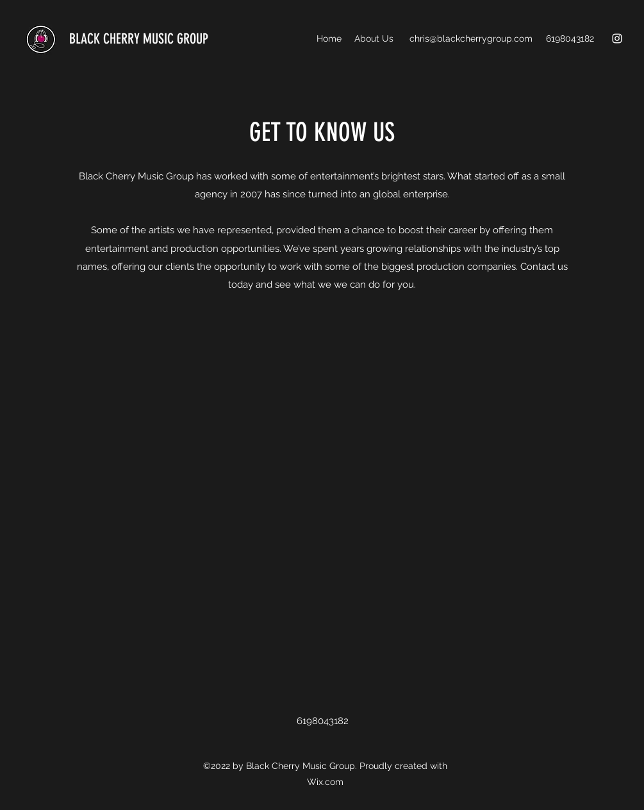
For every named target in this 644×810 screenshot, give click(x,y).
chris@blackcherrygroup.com (471, 38)
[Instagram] (617, 38)
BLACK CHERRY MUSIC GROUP (138, 38)
